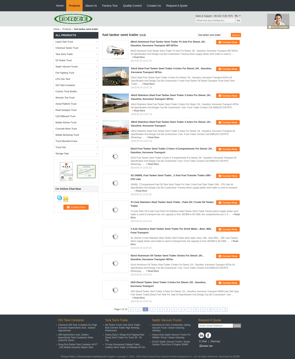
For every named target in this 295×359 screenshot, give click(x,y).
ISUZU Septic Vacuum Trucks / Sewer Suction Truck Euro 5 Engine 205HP (171, 343)
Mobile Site (206, 346)
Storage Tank (62, 153)
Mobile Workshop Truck (67, 135)
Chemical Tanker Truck (67, 48)
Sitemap (215, 341)
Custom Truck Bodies (66, 91)
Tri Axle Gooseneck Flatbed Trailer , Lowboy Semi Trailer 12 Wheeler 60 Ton (125, 346)
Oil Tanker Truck (64, 60)
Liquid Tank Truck (64, 41)
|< (131, 309)
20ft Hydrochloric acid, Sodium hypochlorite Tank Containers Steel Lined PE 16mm (75, 337)
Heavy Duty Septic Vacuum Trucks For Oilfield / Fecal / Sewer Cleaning (171, 336)
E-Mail (203, 341)
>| (225, 309)
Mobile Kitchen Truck (66, 122)
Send (237, 325)
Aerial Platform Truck (66, 104)
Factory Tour (110, 5)
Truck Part (61, 147)
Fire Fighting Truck (65, 73)
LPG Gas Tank (63, 79)
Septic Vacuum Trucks (67, 66)
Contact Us (154, 5)
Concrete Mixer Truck (66, 128)
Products (74, 5)
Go (238, 20)
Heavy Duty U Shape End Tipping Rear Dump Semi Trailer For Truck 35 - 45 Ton (124, 337)
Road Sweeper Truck (66, 110)
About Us (91, 5)
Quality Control (132, 5)
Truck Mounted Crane (66, 141)
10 (210, 309)
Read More (139, 57)
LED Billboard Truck (65, 116)
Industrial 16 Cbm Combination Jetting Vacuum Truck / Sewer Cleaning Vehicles (171, 328)
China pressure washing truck (91, 356)
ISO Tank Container (65, 85)
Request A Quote (176, 5)
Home (60, 5)
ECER (236, 356)
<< (138, 309)
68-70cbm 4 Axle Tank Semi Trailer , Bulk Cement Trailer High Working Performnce (123, 328)
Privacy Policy (68, 356)
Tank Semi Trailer (64, 54)
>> (217, 309)
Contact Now (229, 42)
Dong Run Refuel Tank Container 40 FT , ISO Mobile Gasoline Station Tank (78, 346)
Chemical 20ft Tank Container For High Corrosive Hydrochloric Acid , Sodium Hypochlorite (77, 328)
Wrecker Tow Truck (65, 97)
